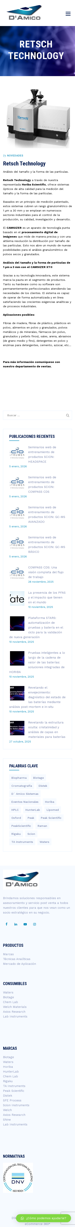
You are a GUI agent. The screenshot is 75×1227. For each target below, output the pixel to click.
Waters (8, 992)
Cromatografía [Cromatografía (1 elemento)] (21, 785)
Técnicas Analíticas (16, 959)
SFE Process (12, 1100)
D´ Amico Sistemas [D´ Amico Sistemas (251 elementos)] (24, 793)
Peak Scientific (13, 1091)
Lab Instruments (15, 1016)
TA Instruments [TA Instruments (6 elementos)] (22, 841)
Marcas (8, 954)
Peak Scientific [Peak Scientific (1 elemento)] (51, 817)
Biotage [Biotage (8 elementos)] (38, 777)
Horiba (8, 1067)
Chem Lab (10, 1002)
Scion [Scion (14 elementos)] (31, 833)
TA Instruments (14, 1086)
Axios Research (14, 1011)
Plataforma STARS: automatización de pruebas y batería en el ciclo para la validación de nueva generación (36, 627)
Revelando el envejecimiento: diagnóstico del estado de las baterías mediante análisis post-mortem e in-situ (37, 697)
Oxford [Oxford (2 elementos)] (16, 817)
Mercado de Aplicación (19, 964)
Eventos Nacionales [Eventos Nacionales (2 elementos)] (24, 801)
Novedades (15, 155)
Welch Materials (15, 1007)
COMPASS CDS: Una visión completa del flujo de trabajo (46, 572)
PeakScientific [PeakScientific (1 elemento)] (21, 825)
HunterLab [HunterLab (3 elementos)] (32, 809)
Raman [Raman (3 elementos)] (42, 825)
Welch (7, 1110)
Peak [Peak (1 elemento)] (31, 817)
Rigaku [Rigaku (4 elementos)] (16, 833)
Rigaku (8, 1081)
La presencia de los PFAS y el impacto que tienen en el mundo (47, 597)
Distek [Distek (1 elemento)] (43, 785)
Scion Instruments (16, 1105)
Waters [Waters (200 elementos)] (44, 841)
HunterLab (11, 1071)
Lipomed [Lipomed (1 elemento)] (53, 809)
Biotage (8, 997)
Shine (7, 1119)
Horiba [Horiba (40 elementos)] (49, 801)
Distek (7, 1095)
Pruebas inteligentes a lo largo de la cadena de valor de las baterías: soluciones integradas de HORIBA (37, 662)
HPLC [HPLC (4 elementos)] (15, 809)
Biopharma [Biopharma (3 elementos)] (19, 777)
